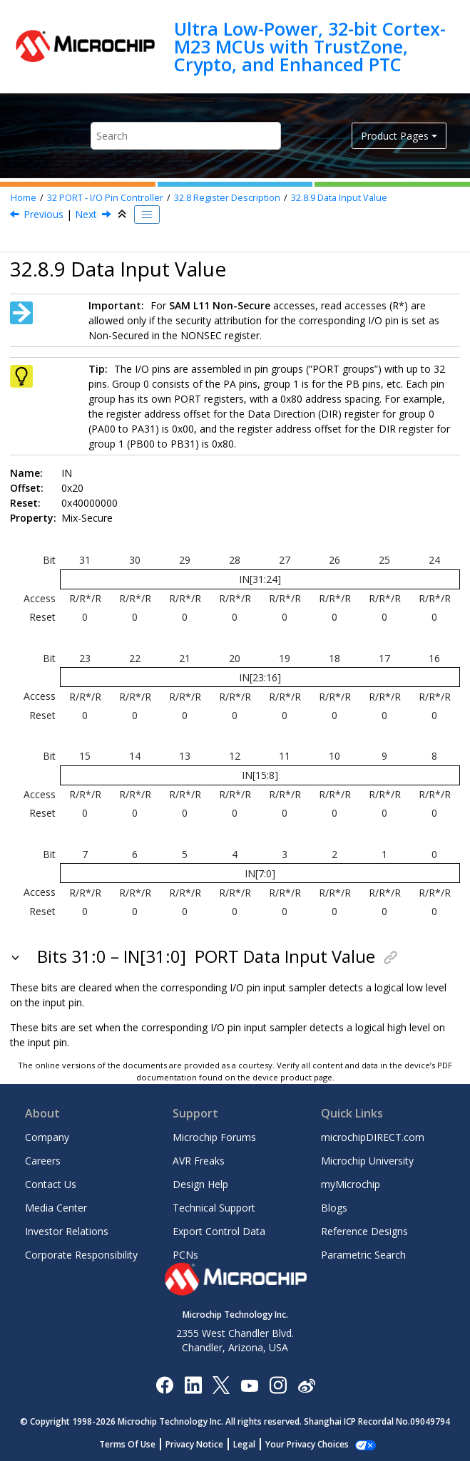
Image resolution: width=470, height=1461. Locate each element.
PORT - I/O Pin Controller (105, 198)
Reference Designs (364, 1231)
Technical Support (214, 1207)
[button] (16, 956)
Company (47, 1137)
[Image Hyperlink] (249, 1384)
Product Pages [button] (395, 136)
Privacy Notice (202, 1444)
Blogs (334, 1207)
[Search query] (186, 136)
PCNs (185, 1254)
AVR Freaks (199, 1160)
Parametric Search (363, 1254)
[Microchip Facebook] (164, 1384)
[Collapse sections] (123, 214)
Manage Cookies (307, 1444)
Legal (252, 1444)
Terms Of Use (135, 1444)
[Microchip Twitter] (221, 1384)
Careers (43, 1160)
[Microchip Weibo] (306, 1384)
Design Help (200, 1184)
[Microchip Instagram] (278, 1384)
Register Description (227, 198)
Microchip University (367, 1160)
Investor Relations (66, 1231)
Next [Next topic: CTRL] (86, 214)
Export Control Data (219, 1231)
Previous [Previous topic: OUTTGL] (43, 214)
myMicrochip (350, 1184)
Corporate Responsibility (81, 1254)
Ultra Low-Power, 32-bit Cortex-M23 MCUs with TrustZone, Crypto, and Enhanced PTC (310, 47)
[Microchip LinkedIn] (193, 1384)
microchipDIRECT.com (372, 1137)
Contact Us (50, 1184)
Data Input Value (339, 198)
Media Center (56, 1207)
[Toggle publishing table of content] (147, 214)
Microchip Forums (214, 1137)
